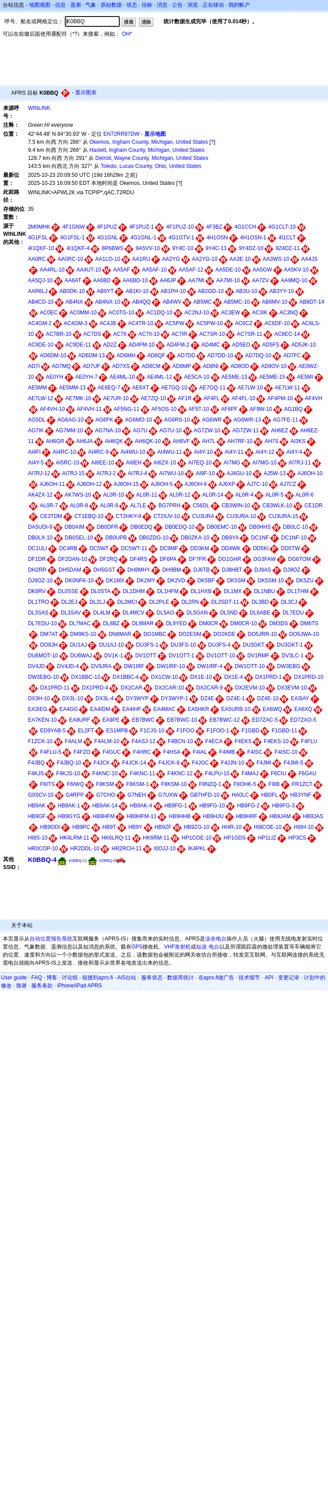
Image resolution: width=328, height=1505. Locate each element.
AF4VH (313, 398)
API (269, 977)
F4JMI (264, 763)
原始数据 (111, 5)
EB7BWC (143, 720)
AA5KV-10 (296, 270)
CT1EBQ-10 (88, 516)
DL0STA (100, 591)
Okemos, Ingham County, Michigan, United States (148, 142)
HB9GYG (69, 816)
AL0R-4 (244, 495)
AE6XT (140, 388)
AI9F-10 (205, 473)
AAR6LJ (37, 291)
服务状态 (152, 977)
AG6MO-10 (138, 420)
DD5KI (261, 548)
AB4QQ (141, 302)
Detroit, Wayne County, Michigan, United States (151, 158)
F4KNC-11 (142, 773)
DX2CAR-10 (169, 688)
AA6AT (72, 280)
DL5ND (228, 613)
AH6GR (55, 441)
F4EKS (243, 741)
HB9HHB (180, 816)
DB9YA (230, 538)
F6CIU (278, 773)
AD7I (34, 366)
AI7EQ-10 (200, 463)
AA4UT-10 (88, 270)
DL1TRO (38, 602)
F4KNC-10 (105, 773)
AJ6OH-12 (89, 484)
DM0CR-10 (243, 623)
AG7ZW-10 (206, 430)
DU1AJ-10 (111, 645)
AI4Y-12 (265, 452)
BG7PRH (170, 505)
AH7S (271, 441)
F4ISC (254, 752)
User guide (14, 977)
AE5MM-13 (72, 388)
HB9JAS (313, 816)
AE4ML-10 (122, 377)
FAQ (36, 977)
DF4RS (138, 559)
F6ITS (47, 784)
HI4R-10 (232, 827)
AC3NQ (288, 312)
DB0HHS (260, 527)
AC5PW (175, 323)
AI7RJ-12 (39, 473)
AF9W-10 (261, 409)
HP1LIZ (267, 838)
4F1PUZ (107, 227)
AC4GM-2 (39, 323)
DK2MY (146, 580)
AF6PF (229, 409)
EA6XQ (303, 709)
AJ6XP (227, 484)
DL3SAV (71, 613)
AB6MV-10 (274, 302)
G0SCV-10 (40, 795)
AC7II (119, 334)
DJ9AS (262, 570)
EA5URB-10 (235, 709)
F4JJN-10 (232, 763)
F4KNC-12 (180, 773)
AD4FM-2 (177, 345)
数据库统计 (180, 977)
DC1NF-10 (294, 538)
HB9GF (37, 816)
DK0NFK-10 (79, 580)
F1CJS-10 (152, 730)
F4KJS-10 (68, 773)
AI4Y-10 (203, 452)
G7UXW (168, 795)
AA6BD (101, 280)
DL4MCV (133, 613)
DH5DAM (70, 570)
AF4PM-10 (280, 398)
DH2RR (37, 570)
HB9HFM (103, 816)
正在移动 (213, 5)
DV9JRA (101, 666)
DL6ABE (260, 613)
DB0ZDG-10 (153, 538)
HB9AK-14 (105, 806)
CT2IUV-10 (166, 516)
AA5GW (262, 270)
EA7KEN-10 (42, 720)
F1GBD (250, 730)
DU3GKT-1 (290, 645)
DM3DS (278, 623)
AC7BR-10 (58, 334)
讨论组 (70, 977)
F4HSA (172, 752)
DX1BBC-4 (126, 677)
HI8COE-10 (268, 827)
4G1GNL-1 (143, 237)
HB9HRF (246, 816)
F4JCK (101, 763)
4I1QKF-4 (77, 248)
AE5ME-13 (234, 377)
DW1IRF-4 (210, 666)
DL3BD (260, 602)
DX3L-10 (72, 698)
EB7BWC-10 (182, 720)
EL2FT (86, 730)
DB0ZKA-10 (195, 538)
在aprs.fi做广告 (216, 977)
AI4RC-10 (64, 452)
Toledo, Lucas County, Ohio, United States (151, 166)
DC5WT (99, 548)
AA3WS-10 (276, 259)
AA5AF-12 (191, 270)
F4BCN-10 (180, 741)
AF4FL (211, 398)
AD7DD (186, 355)
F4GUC (112, 752)
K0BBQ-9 (108, 860)
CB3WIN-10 (236, 505)
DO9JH (49, 645)
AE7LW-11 (287, 388)
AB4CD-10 (40, 302)
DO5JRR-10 (262, 634)
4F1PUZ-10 (180, 227)
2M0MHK (39, 227)
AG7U (140, 430)
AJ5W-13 (275, 473)
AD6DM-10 (53, 355)
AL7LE (138, 505)
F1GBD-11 (284, 730)
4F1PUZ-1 (141, 227)
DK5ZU (305, 580)
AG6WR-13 (247, 420)
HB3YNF (300, 795)
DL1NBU (264, 591)
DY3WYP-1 (174, 698)
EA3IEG (37, 709)
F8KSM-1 (137, 784)
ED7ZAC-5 (265, 720)
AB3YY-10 (281, 291)
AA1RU (141, 259)
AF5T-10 (199, 409)
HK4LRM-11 (74, 838)
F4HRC (142, 752)
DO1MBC (154, 634)
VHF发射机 (177, 947)
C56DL (201, 505)
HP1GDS (235, 838)
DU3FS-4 (219, 645)
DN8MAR (120, 634)
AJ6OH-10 (310, 473)
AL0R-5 (274, 495)
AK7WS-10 (77, 495)
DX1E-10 (201, 677)
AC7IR (179, 334)
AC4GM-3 (75, 323)
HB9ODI (50, 827)
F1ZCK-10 (40, 741)
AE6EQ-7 (108, 388)
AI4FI (34, 452)
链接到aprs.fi (97, 977)
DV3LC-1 (292, 655)
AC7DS (92, 334)
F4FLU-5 (50, 752)
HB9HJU (213, 816)
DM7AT (49, 634)
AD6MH (126, 355)
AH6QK (114, 441)
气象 (90, 5)
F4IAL (200, 752)
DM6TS (309, 623)
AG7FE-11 (286, 420)
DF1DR (37, 559)
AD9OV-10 (273, 366)
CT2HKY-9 (128, 516)
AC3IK (260, 312)
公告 (177, 5)
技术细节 (249, 977)
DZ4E (207, 698)
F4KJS (36, 773)
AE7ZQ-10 (153, 398)
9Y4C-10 (182, 248)
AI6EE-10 (102, 463)
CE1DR (313, 505)
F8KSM (105, 784)
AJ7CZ (288, 484)
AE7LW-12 (40, 398)
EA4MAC (164, 709)
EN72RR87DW (121, 134)
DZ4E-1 (236, 698)
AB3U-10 (246, 291)
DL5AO (165, 613)
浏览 (192, 5)
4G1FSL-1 (72, 237)
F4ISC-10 (286, 752)
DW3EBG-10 (43, 677)
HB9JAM (279, 816)
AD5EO (241, 345)
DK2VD (176, 580)
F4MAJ (250, 773)
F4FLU (309, 741)
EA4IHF (131, 709)
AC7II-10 (149, 334)
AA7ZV (260, 280)
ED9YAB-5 (53, 730)
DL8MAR (143, 623)
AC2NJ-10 (196, 312)
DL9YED (176, 623)
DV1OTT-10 (220, 655)
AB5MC (202, 302)
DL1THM (298, 591)
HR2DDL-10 (84, 848)
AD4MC (211, 345)
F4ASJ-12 (143, 741)
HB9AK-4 (141, 806)
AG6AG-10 (70, 420)
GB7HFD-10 (204, 795)
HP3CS (297, 838)
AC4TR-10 (140, 323)
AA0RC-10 (70, 259)
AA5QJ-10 (40, 280)
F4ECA (214, 741)
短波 (201, 947)
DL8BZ (111, 623)
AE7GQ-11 (212, 388)
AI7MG (231, 463)
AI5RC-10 (68, 463)
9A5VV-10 (148, 248)
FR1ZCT (302, 784)
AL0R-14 (212, 495)
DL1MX (233, 591)
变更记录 (288, 977)
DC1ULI (37, 548)
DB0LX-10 (40, 538)
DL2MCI (127, 602)
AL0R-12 (179, 495)
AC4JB (107, 323)
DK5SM (236, 580)
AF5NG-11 (126, 409)
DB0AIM (74, 527)
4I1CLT (286, 237)
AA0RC (37, 259)
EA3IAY (300, 698)
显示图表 (86, 92)
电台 (214, 947)
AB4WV (172, 302)
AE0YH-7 (86, 377)
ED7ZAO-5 (303, 720)
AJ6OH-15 (126, 484)
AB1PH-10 (173, 291)
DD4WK (230, 548)
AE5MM (37, 388)
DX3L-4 (105, 698)
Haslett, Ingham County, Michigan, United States (147, 150)
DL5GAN (197, 613)
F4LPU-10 (217, 773)
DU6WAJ (81, 655)
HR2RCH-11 (127, 848)
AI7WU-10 (171, 473)
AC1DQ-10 (159, 312)
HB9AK (36, 806)
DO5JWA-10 (304, 634)
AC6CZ (243, 323)
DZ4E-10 (267, 698)
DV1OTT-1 (181, 655)
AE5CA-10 (197, 377)
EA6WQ (272, 709)
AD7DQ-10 (258, 355)
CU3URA (203, 516)
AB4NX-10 (107, 302)
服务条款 (42, 985)
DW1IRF (134, 666)
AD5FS (271, 345)
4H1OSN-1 (253, 237)
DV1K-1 (113, 655)
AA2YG (171, 259)
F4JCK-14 (134, 763)
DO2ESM (190, 634)
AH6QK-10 (148, 441)
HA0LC (240, 795)
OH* (127, 34)
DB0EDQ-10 (180, 527)
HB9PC (81, 827)
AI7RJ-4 (137, 473)
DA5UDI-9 (40, 527)
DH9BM (171, 570)
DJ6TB (201, 570)
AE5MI (305, 377)
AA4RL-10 (52, 270)
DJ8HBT (232, 570)
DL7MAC (80, 623)
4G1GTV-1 (181, 237)
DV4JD (36, 666)
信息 (60, 5)
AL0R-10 (113, 495)
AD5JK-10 (303, 345)
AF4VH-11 (89, 409)
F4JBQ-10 (69, 763)
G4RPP (75, 795)
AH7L (208, 441)
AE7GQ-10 (174, 388)
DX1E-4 (233, 677)
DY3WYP (137, 698)
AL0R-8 (79, 505)
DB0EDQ (141, 527)
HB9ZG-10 (196, 827)
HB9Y (135, 827)
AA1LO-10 (107, 259)
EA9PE (111, 720)
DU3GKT (254, 645)
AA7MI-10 (228, 280)
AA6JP (168, 280)
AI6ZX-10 (164, 463)
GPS (137, 947)
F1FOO (185, 730)
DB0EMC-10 (222, 527)
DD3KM (199, 548)
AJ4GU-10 (239, 473)
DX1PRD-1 (268, 677)
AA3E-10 (240, 259)
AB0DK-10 (72, 291)
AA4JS (309, 259)
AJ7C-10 (257, 484)
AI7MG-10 (264, 463)
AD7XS (121, 366)
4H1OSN (217, 237)
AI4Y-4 (294, 452)
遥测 (75, 5)
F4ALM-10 (106, 741)
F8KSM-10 (173, 784)
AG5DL (36, 420)
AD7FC (292, 355)
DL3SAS (38, 613)
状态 (131, 5)
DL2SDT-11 (225, 602)
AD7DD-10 (220, 355)
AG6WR (212, 420)
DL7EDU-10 (42, 623)
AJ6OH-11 (52, 484)
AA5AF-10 (154, 270)
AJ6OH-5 (161, 484)
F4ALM (73, 741)
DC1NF (260, 538)
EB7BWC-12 (225, 720)
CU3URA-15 (284, 516)
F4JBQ (36, 763)
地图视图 (39, 5)
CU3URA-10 (242, 516)
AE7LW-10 (250, 388)
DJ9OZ (291, 570)
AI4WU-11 (169, 452)
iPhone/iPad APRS (79, 985)
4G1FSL (38, 237)
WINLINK (39, 108)
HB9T (109, 827)
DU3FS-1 (147, 645)
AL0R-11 (146, 495)
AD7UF (91, 366)
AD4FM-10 (142, 345)
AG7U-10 (171, 430)
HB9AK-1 (69, 806)
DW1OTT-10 (250, 666)
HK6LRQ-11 (115, 838)
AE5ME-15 (272, 377)
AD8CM (151, 366)
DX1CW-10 (164, 677)
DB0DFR (107, 527)
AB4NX (74, 302)
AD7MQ (61, 366)
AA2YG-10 (204, 259)
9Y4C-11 (216, 248)
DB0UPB (116, 538)
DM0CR (208, 623)
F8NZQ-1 (210, 784)
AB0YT (105, 291)
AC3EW (230, 312)
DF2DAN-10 (72, 559)
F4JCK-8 (169, 763)
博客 (51, 977)
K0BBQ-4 (42, 859)
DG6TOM (299, 559)
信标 (147, 5)
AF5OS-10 (164, 409)
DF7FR (197, 559)
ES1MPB (117, 730)
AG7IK (35, 430)
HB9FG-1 (175, 806)
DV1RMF (258, 655)
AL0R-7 (49, 505)
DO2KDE (224, 634)
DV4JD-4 (68, 666)
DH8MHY (138, 570)
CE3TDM (51, 516)
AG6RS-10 (177, 420)
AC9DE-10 (40, 345)
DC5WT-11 (134, 548)
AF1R (185, 398)
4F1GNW (74, 227)
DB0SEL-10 (79, 538)
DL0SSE (68, 591)
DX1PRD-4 (95, 688)
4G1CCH (246, 227)
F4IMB (227, 752)
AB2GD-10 (211, 291)
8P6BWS (113, 248)
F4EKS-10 (276, 741)
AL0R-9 (109, 505)
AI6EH (134, 463)
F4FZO (81, 752)
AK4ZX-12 (40, 495)
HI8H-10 (304, 827)
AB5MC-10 (237, 302)
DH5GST (104, 570)
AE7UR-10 (116, 398)
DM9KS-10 (83, 634)
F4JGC (200, 763)
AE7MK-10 (78, 398)
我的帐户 (239, 5)
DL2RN (190, 602)
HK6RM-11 (156, 838)
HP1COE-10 (197, 838)
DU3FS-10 (183, 645)
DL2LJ (97, 602)
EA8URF (79, 720)
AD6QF (156, 355)
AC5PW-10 (209, 323)
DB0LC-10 (295, 527)
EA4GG (68, 709)
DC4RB (68, 548)
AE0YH (54, 377)
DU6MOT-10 (43, 655)
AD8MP (181, 366)
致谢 (21, 985)
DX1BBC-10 (85, 677)
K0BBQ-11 (78, 860)
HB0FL (269, 795)
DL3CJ (289, 602)
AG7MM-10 (69, 430)
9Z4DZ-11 (288, 248)
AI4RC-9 (98, 452)
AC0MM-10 (83, 312)
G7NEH (136, 795)
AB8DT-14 (311, 302)
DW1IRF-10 (170, 666)
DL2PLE (159, 602)
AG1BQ (293, 409)
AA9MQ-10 (294, 280)
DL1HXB (201, 591)
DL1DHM (134, 591)
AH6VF (181, 441)
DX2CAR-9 (209, 688)
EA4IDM (100, 709)
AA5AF (121, 270)
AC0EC (49, 312)
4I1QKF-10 (41, 248)
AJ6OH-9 (195, 484)
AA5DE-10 (228, 270)
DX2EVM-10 (250, 688)
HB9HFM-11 (142, 816)
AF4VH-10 (52, 409)
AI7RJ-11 (300, 463)
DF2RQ (108, 559)
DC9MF (169, 548)
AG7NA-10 (108, 430)
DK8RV (37, 591)
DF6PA (168, 559)
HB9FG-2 (248, 806)
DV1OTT (145, 655)
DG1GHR (229, 559)
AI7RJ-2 (106, 473)
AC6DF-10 (277, 323)
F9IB (274, 784)
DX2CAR (132, 688)
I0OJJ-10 (165, 848)
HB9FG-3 (283, 806)
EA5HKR (198, 709)
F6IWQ (75, 784)
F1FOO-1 (217, 730)
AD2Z (110, 345)
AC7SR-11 (249, 334)
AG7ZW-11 (245, 430)
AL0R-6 (304, 495)
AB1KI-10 (137, 291)
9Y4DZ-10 (251, 248)
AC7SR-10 (212, 334)
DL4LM (101, 613)
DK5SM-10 (271, 580)
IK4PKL (197, 848)
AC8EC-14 (287, 334)
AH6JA (84, 441)
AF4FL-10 (243, 398)
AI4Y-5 (36, 463)
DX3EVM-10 (292, 688)
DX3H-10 (39, 698)
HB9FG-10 (212, 806)
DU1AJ (78, 645)
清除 (146, 22)
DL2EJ (69, 602)
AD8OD (240, 366)
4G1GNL (107, 237)
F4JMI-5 (293, 763)
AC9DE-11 (78, 345)
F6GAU (307, 773)
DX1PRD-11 (55, 688)
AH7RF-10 (240, 441)
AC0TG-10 (121, 312)
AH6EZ (279, 430)
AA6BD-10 (135, 280)
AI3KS (298, 441)
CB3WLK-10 (277, 505)
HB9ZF (163, 827)
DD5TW (290, 548)
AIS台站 (126, 977)
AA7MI (196, 280)
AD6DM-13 (91, 355)
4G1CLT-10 (282, 227)
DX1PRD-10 (309, 677)
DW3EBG (288, 666)
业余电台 (216, 939)
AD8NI (211, 366)
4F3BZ (214, 227)
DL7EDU (292, 613)
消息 (162, 5)
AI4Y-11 (234, 452)
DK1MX (115, 580)
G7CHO (105, 795)
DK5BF (206, 580)
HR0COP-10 (43, 848)
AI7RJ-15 (73, 473)
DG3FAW (264, 559)
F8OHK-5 (245, 784)
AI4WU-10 (133, 452)
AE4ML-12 (159, 377)
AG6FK (104, 420)
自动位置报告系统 (50, 939)
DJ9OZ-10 (40, 580)
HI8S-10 (37, 838)
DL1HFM (167, 591)
